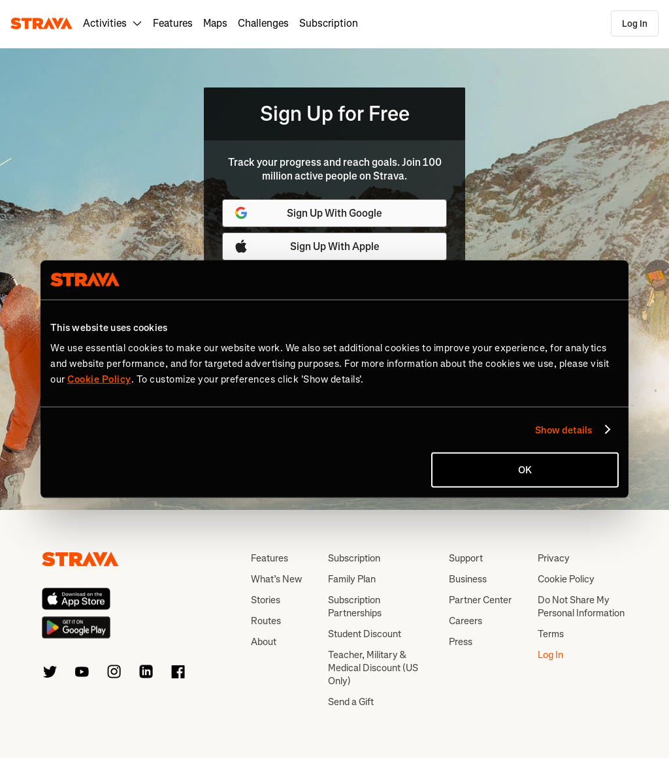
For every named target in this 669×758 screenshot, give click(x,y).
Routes (266, 620)
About (263, 641)
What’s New (276, 579)
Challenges (263, 23)
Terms (551, 633)
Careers (465, 620)
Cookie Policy (566, 579)
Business (468, 579)
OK (525, 470)
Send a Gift (351, 701)
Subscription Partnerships (355, 606)
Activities (112, 23)
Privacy (554, 558)
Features (173, 23)
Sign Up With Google (307, 213)
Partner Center (480, 600)
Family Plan (352, 579)
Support (466, 558)
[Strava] (41, 23)
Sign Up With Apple (306, 246)
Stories (265, 600)
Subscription (328, 23)
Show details (563, 429)
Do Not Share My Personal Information (581, 606)
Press (460, 641)
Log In (634, 24)
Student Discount (364, 633)
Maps (215, 23)
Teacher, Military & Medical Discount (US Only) (373, 667)
